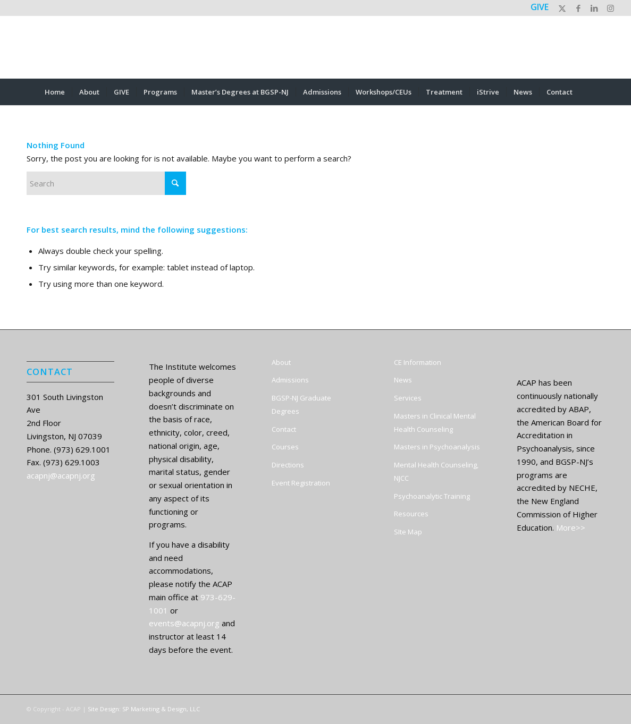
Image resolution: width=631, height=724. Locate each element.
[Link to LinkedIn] (594, 8)
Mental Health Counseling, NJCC (436, 471)
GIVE (540, 7)
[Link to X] (562, 8)
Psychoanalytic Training (432, 496)
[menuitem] (55, 92)
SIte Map (408, 531)
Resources (411, 513)
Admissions (290, 380)
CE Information (417, 362)
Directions (288, 465)
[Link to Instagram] (610, 8)
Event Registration (301, 483)
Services (408, 398)
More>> (570, 527)
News (403, 380)
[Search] (586, 92)
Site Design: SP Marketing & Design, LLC (144, 709)
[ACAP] (315, 47)
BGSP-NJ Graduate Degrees (301, 404)
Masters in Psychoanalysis (437, 447)
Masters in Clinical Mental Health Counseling (435, 422)
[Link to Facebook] (578, 8)
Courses (285, 447)
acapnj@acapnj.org (61, 475)
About (281, 362)
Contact (284, 429)
